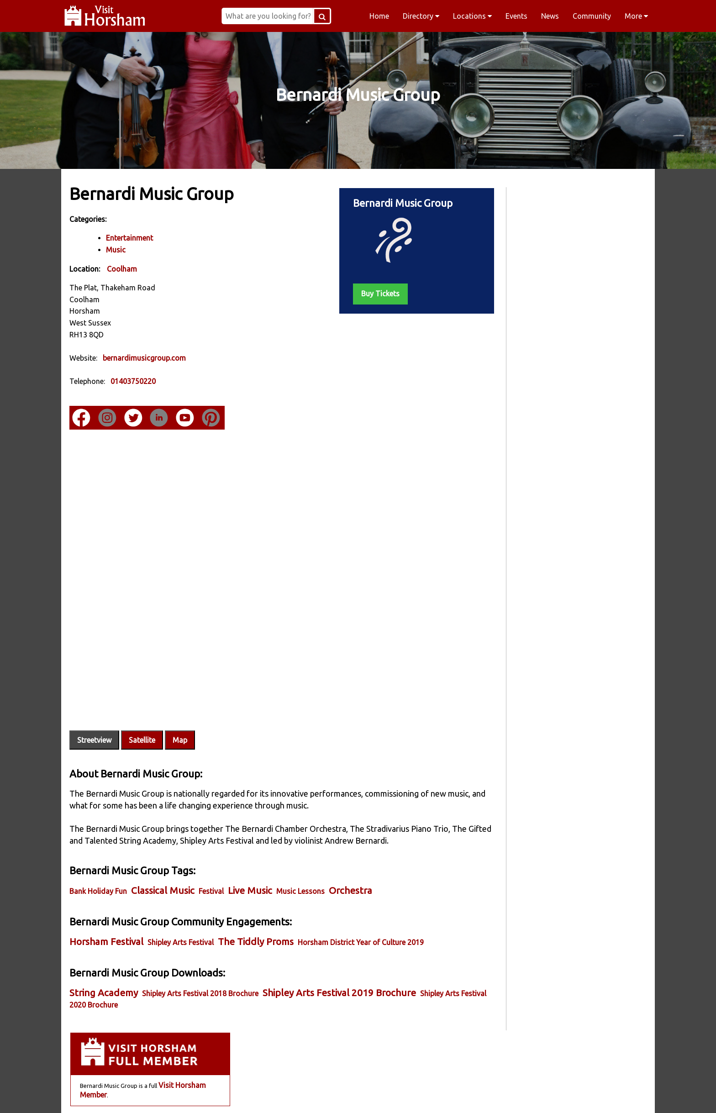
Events (516, 16)
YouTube (533, 1094)
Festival (212, 870)
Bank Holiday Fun (99, 870)
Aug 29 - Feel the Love (540, 470)
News (550, 16)
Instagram (299, 1094)
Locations (472, 16)
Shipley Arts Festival (181, 921)
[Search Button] (335, 16)
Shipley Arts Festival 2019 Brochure (340, 971)
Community (592, 16)
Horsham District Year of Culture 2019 (362, 921)
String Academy (104, 971)
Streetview (95, 718)
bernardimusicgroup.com (145, 357)
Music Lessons (301, 870)
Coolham (123, 268)
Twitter (416, 1094)
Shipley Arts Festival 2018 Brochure (201, 972)
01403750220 (134, 381)
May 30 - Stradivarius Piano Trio (557, 396)
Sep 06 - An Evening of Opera (552, 489)
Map (181, 718)
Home (379, 16)
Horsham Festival (107, 920)
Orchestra (351, 869)
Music (116, 250)
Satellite (143, 718)
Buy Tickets (370, 293)
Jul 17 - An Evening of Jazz (548, 452)
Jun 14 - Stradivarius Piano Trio (556, 415)
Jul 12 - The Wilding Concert (551, 433)
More (636, 16)
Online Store (581, 340)
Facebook (183, 1094)
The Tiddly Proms (257, 920)
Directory (421, 16)
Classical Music (163, 869)
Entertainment (130, 238)
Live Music (251, 869)
